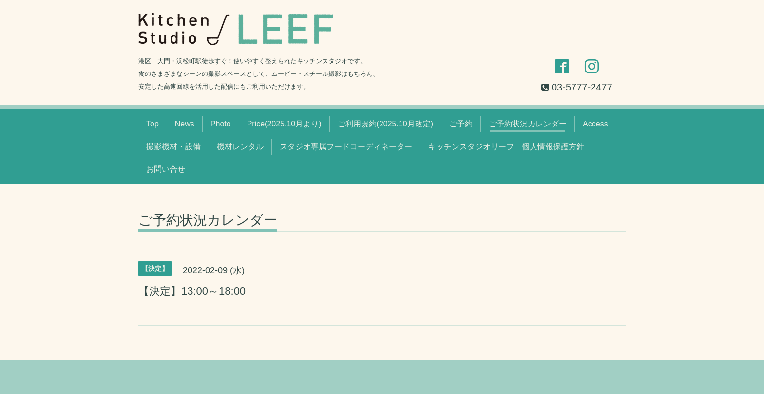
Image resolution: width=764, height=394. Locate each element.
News (184, 124)
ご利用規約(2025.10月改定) (386, 124)
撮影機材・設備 (173, 147)
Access (595, 124)
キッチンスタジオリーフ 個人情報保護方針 (506, 147)
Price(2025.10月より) (284, 124)
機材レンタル (240, 147)
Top (152, 124)
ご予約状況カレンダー (528, 124)
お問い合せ (165, 169)
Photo (220, 124)
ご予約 (461, 124)
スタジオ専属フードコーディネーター (346, 147)
